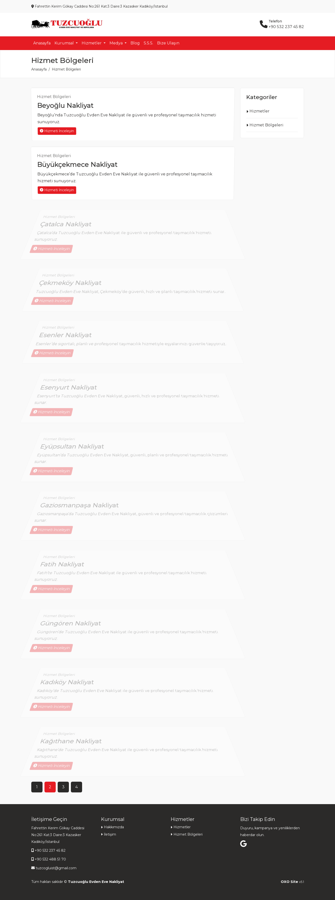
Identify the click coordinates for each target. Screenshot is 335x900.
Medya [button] (116, 43)
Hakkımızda (114, 827)
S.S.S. (148, 43)
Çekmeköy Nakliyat (70, 285)
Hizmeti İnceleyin (55, 131)
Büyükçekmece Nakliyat (78, 165)
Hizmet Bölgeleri (56, 97)
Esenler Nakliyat (66, 337)
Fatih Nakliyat (64, 568)
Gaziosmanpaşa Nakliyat (80, 509)
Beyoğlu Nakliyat (66, 106)
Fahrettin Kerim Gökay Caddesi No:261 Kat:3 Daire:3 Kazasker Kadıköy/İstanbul (57, 835)
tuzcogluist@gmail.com (56, 868)
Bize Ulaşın (168, 43)
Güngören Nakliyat (72, 626)
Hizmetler (259, 111)
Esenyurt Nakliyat (70, 391)
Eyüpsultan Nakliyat (73, 450)
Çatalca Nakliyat (67, 228)
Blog (135, 43)
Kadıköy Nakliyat (69, 686)
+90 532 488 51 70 (50, 859)
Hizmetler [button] (92, 43)
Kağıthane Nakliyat (72, 745)
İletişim (110, 834)
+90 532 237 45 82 (50, 850)
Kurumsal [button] (64, 43)
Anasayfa (42, 43)
